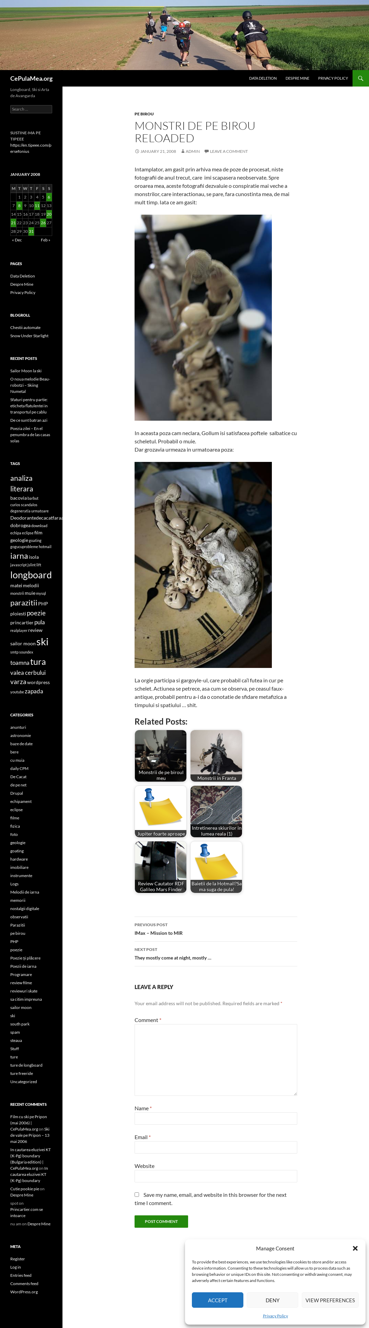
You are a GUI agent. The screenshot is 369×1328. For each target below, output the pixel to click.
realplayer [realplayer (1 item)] (18, 630)
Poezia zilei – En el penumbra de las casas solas (30, 434)
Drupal (16, 793)
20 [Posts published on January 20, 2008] (49, 214)
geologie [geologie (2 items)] (19, 540)
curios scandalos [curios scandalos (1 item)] (23, 504)
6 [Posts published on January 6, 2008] (49, 197)
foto (14, 834)
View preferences (330, 1300)
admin (193, 151)
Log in (15, 1267)
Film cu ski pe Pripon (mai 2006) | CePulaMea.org (28, 1123)
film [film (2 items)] (38, 532)
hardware (19, 859)
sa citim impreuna (26, 999)
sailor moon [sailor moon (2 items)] (23, 643)
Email (143, 1137)
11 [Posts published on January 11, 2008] (37, 205)
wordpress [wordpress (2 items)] (38, 682)
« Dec (17, 239)
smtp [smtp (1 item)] (14, 652)
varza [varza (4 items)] (18, 681)
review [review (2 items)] (35, 630)
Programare (21, 974)
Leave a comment (229, 151)
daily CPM (19, 768)
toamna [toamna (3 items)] (20, 662)
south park (20, 1023)
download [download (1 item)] (39, 525)
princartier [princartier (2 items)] (22, 622)
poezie (16, 949)
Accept (218, 1300)
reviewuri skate (23, 991)
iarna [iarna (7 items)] (19, 555)
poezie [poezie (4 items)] (36, 613)
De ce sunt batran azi (28, 420)
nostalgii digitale (24, 908)
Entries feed (21, 1275)
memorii (17, 900)
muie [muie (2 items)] (30, 593)
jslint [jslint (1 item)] (31, 565)
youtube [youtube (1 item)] (17, 692)
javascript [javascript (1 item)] (18, 565)
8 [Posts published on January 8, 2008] (19, 205)
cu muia (17, 760)
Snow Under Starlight (29, 335)
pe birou (144, 113)
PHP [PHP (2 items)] (43, 603)
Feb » (45, 239)
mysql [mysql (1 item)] (41, 593)
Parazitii (17, 925)
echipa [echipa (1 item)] (15, 533)
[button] (355, 1248)
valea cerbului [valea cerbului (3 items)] (28, 672)
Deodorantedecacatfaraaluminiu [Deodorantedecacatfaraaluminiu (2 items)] (45, 518)
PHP (14, 941)
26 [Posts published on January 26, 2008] (43, 222)
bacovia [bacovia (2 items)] (18, 498)
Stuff (14, 1048)
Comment (148, 1020)
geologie (17, 842)
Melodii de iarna (24, 892)
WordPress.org (24, 1291)
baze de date (21, 743)
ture (14, 1056)
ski (12, 1015)
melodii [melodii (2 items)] (31, 585)
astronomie (20, 735)
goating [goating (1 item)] (35, 540)
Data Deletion (263, 78)
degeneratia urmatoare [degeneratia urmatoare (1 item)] (29, 511)
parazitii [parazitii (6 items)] (23, 602)
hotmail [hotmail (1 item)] (45, 546)
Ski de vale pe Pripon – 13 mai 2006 (29, 1135)
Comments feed (24, 1283)
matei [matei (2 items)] (16, 585)
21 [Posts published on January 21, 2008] (13, 222)
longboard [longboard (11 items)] (31, 574)
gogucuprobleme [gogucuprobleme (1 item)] (24, 546)
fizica (15, 826)
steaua (16, 1040)
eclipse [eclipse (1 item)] (28, 533)
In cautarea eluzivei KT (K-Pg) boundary (29, 1174)
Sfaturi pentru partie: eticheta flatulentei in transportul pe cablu (29, 406)
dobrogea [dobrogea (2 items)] (20, 525)
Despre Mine (297, 78)
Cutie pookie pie (24, 1188)
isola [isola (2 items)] (34, 557)
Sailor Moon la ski (26, 370)
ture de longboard (26, 1065)
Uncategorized (23, 1081)
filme (14, 817)
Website (144, 1165)
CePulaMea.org (31, 78)
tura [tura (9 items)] (38, 661)
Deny (272, 1300)
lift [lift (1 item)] (38, 565)
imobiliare (19, 867)
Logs (14, 883)
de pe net (18, 784)
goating (17, 850)
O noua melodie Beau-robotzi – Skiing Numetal (30, 385)
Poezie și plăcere (25, 958)
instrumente (21, 875)
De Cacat (18, 776)
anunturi (18, 727)
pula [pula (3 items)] (39, 622)
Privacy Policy (275, 1315)
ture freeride (21, 1073)
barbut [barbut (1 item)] (32, 498)
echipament (21, 801)
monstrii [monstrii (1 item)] (17, 593)
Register (17, 1258)
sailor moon (21, 1007)
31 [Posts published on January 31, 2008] (31, 231)
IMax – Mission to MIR (216, 928)
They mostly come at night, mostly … (216, 953)
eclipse (16, 809)
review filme (21, 982)
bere (14, 751)
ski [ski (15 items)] (42, 641)
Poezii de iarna (23, 966)
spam (15, 1032)
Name (143, 1108)
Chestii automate (25, 327)
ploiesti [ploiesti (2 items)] (18, 613)
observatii (19, 916)
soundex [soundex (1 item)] (26, 652)
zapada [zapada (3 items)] (34, 691)
